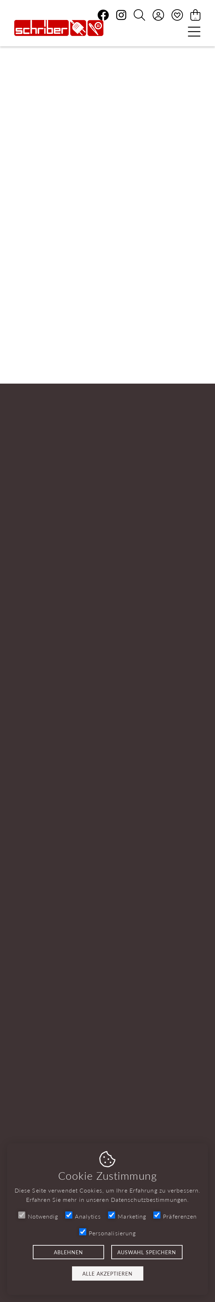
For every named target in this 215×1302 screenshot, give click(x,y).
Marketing (127, 1215)
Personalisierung (107, 1232)
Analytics (83, 1215)
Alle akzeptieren (107, 1273)
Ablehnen (68, 1252)
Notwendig (38, 1215)
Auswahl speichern (146, 1252)
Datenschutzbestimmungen (149, 1199)
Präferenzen (175, 1215)
